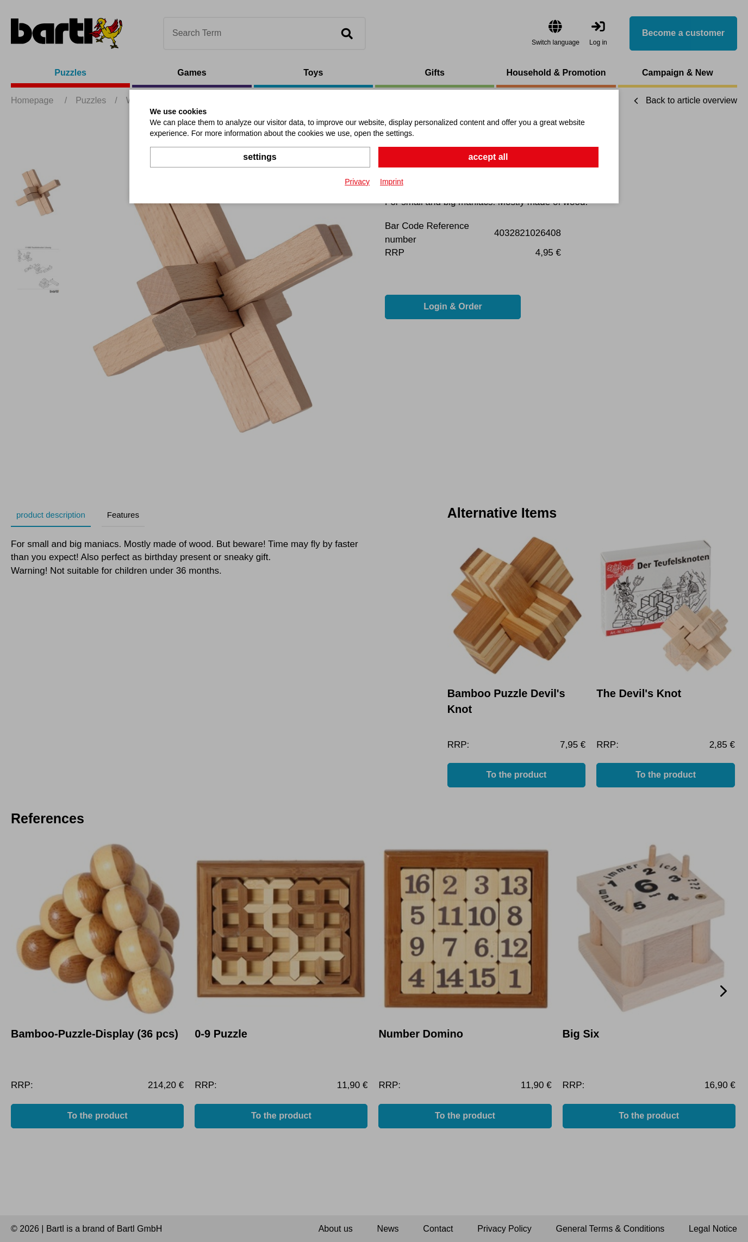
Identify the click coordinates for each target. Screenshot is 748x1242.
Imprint (391, 181)
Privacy (357, 181)
